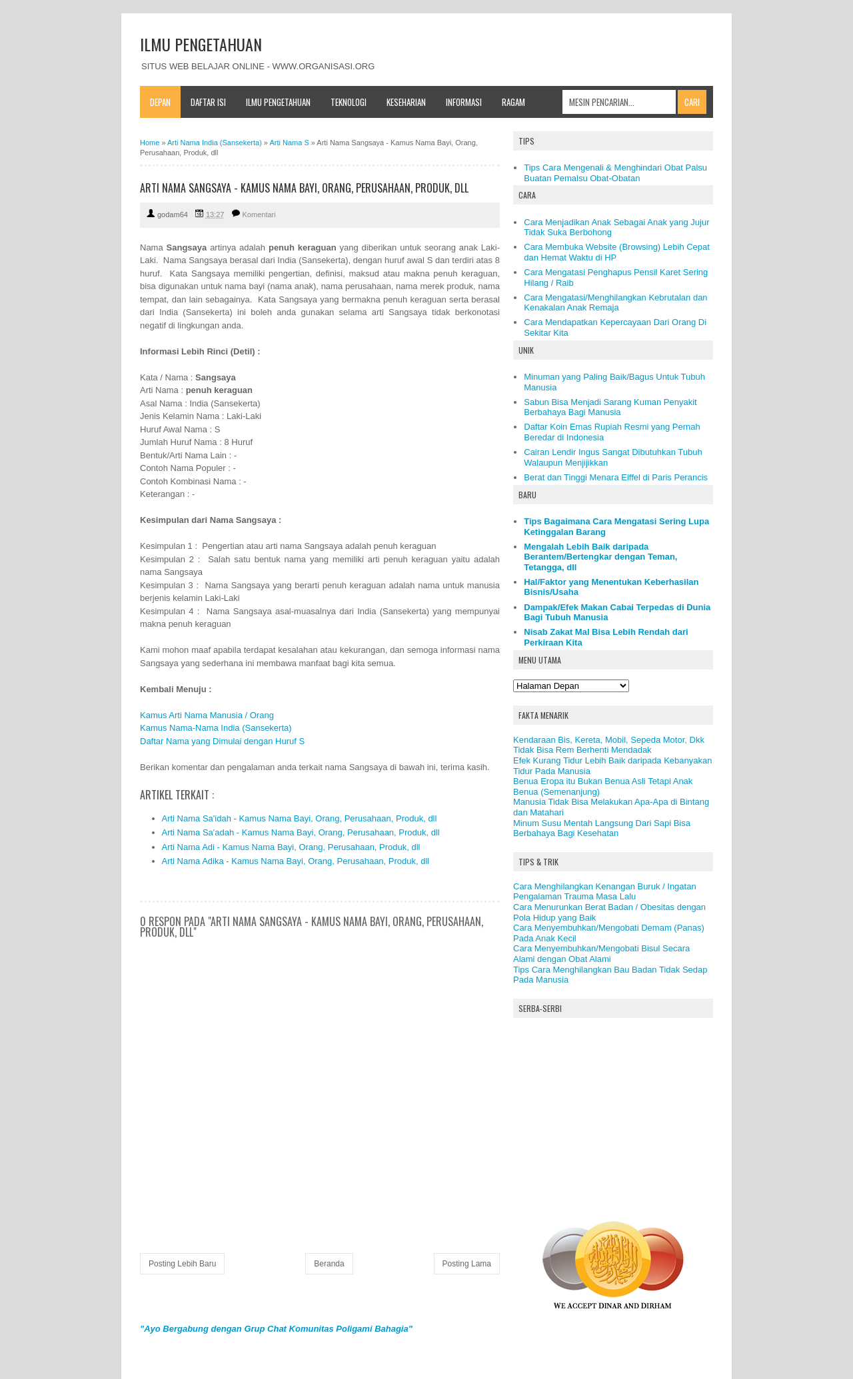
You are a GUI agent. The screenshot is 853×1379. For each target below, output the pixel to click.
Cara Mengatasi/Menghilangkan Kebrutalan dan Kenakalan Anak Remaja (615, 302)
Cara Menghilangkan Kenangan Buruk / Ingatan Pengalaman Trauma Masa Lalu (604, 891)
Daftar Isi (208, 102)
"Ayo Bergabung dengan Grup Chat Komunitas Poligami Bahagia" (276, 1329)
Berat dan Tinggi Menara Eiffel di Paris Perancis (616, 477)
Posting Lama (466, 1263)
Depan (160, 102)
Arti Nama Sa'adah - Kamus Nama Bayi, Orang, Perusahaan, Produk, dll (301, 832)
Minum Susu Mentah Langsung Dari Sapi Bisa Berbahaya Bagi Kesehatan (601, 828)
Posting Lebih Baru (182, 1263)
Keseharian (406, 102)
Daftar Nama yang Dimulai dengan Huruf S (222, 741)
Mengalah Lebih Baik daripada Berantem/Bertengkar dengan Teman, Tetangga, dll (600, 557)
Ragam (513, 102)
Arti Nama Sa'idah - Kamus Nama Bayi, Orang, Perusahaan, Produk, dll (299, 818)
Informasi (464, 102)
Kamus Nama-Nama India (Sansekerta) (216, 728)
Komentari (259, 215)
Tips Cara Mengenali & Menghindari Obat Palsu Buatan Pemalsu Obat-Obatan (615, 173)
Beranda (329, 1263)
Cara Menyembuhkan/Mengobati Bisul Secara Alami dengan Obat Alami (601, 953)
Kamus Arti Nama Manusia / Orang (207, 715)
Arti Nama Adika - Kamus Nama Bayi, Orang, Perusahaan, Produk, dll (296, 861)
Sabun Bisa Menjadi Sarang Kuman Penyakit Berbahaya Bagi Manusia (610, 407)
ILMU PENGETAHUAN (201, 44)
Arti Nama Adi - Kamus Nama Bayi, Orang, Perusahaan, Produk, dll (291, 847)
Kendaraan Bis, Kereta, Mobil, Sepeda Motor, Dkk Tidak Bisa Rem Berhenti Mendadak (608, 745)
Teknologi (349, 102)
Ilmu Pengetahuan (278, 102)
